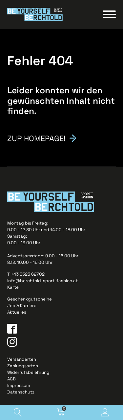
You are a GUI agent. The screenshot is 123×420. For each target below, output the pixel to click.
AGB (11, 379)
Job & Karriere (21, 305)
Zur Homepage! (36, 137)
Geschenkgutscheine (29, 299)
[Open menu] (109, 14)
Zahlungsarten (22, 366)
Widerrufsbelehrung (28, 372)
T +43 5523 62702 (26, 274)
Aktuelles (16, 312)
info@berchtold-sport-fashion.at (42, 280)
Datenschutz (20, 392)
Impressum (18, 385)
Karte (13, 287)
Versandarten (21, 359)
